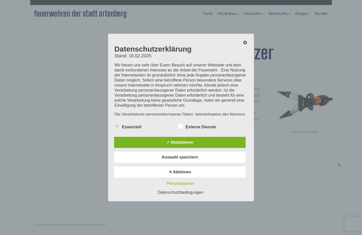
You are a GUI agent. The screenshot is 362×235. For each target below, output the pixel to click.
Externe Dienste (197, 126)
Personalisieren (180, 183)
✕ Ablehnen (180, 172)
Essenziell (127, 126)
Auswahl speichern (180, 157)
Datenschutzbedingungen (180, 192)
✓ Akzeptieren (180, 142)
